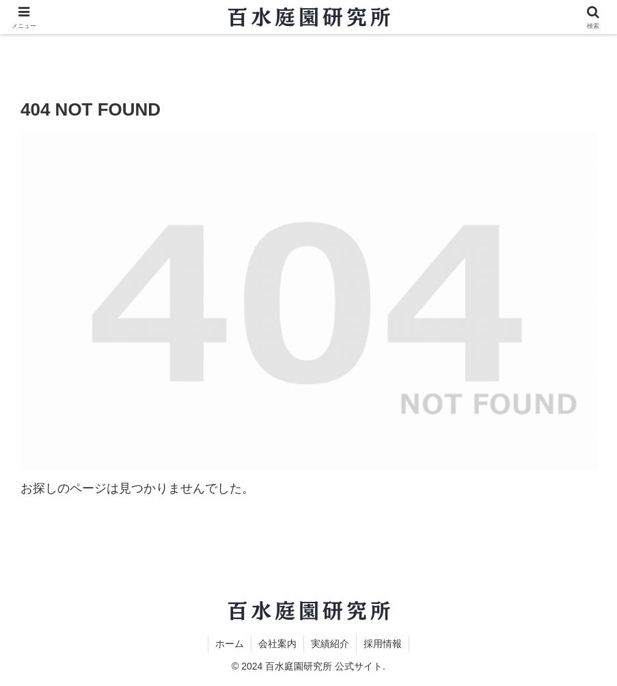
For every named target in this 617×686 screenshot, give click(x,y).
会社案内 (277, 643)
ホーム (229, 643)
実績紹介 (330, 643)
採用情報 (383, 643)
